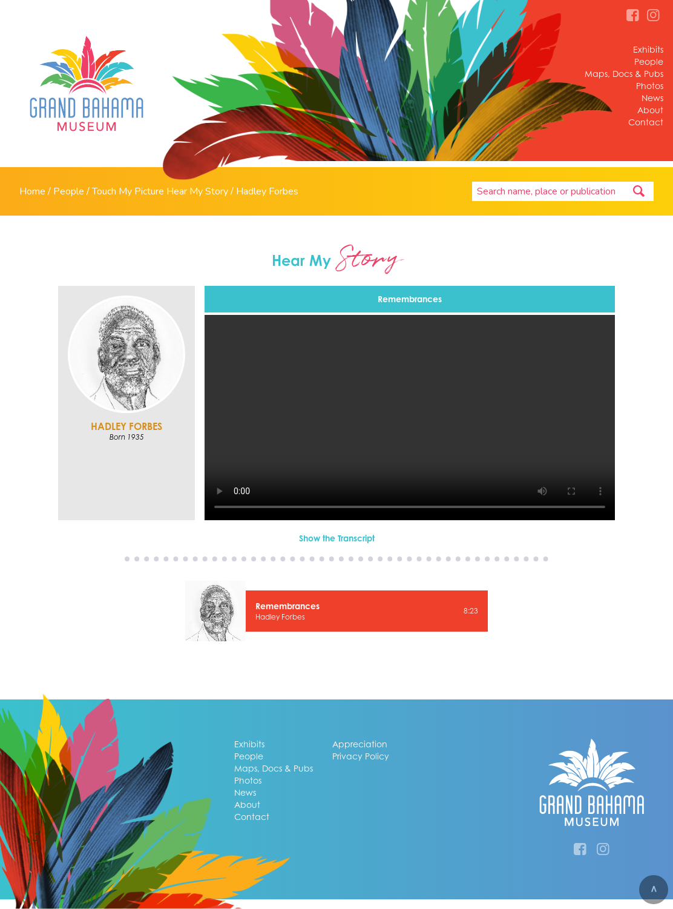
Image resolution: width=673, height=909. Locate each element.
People (648, 61)
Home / (36, 191)
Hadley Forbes (267, 191)
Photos (649, 86)
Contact (645, 122)
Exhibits (648, 49)
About (650, 110)
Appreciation (359, 744)
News (652, 98)
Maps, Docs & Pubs (624, 73)
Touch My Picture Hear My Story (160, 191)
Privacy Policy (360, 756)
